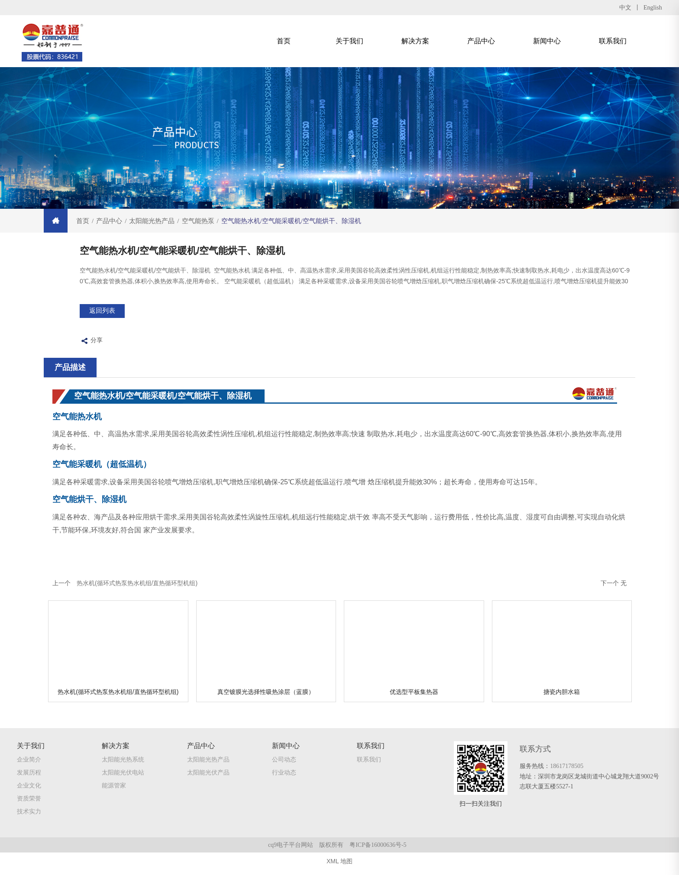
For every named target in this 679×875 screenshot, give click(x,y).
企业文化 (29, 794)
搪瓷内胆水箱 (561, 697)
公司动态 (284, 768)
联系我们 (613, 41)
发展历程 (29, 781)
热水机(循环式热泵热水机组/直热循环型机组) (118, 697)
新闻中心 (547, 41)
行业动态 (284, 781)
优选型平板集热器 (414, 697)
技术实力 (29, 820)
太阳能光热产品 (208, 768)
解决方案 (415, 41)
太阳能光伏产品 (208, 781)
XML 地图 (339, 866)
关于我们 (349, 41)
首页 (284, 41)
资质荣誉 (29, 807)
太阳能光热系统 (123, 768)
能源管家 (114, 794)
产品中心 (481, 41)
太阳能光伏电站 (123, 781)
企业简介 (29, 768)
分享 (91, 346)
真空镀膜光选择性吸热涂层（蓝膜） (265, 697)
